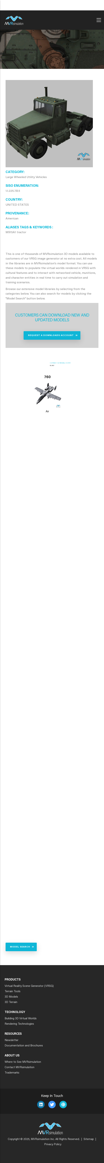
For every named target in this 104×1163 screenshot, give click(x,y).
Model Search (20, 947)
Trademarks (12, 1072)
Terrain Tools (12, 991)
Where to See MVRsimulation (23, 1062)
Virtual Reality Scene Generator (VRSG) (29, 986)
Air (47, 411)
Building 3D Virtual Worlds (21, 1018)
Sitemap (89, 1139)
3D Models (11, 997)
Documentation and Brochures (24, 1045)
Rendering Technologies (19, 1024)
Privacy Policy (52, 1144)
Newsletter (11, 1040)
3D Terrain (11, 1002)
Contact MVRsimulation (19, 1067)
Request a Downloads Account (51, 335)
